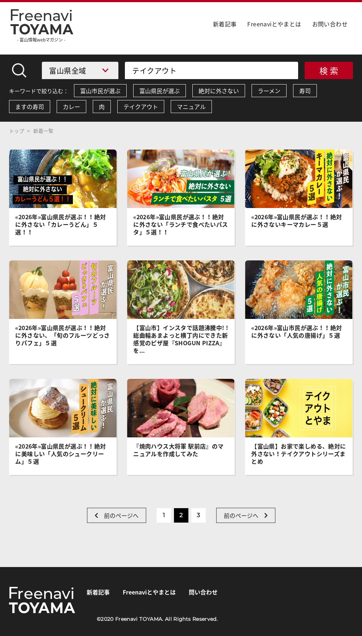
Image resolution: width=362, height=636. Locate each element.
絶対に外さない (219, 90)
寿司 (305, 90)
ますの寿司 (29, 106)
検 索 (329, 70)
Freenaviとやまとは (274, 24)
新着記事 (225, 24)
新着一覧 (43, 130)
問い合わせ (203, 592)
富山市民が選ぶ (100, 90)
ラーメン (269, 90)
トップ (16, 130)
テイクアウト (140, 106)
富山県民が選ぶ (159, 90)
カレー (71, 106)
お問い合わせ (330, 24)
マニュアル (191, 106)
